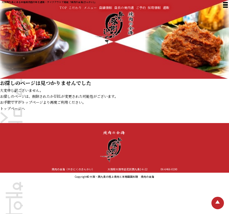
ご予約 (141, 7)
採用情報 (154, 7)
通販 (166, 7)
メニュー (90, 7)
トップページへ (12, 108)
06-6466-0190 (169, 169)
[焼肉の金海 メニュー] (225, 5)
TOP (63, 7)
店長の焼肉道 (124, 7)
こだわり (75, 7)
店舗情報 (105, 7)
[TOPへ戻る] (217, 203)
